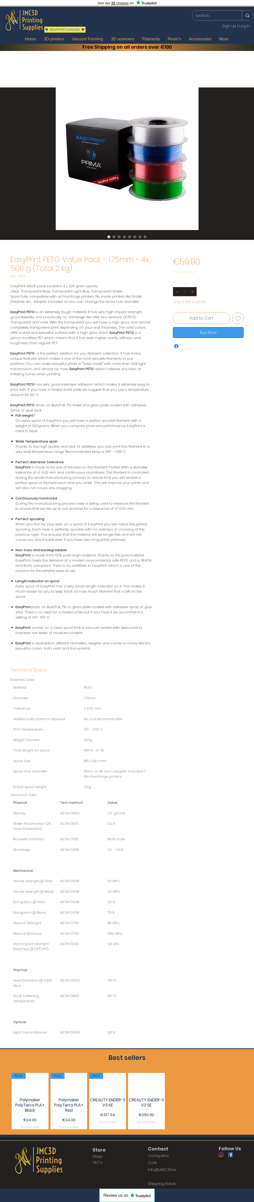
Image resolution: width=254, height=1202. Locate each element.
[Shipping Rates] (161, 1183)
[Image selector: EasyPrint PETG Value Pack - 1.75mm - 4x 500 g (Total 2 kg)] (108, 236)
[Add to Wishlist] (238, 318)
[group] (127, 1101)
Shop (97, 1156)
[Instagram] (221, 1154)
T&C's (98, 1162)
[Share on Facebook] (176, 346)
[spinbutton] (185, 291)
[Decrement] (177, 291)
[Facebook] (230, 1154)
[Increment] (193, 291)
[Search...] (213, 15)
